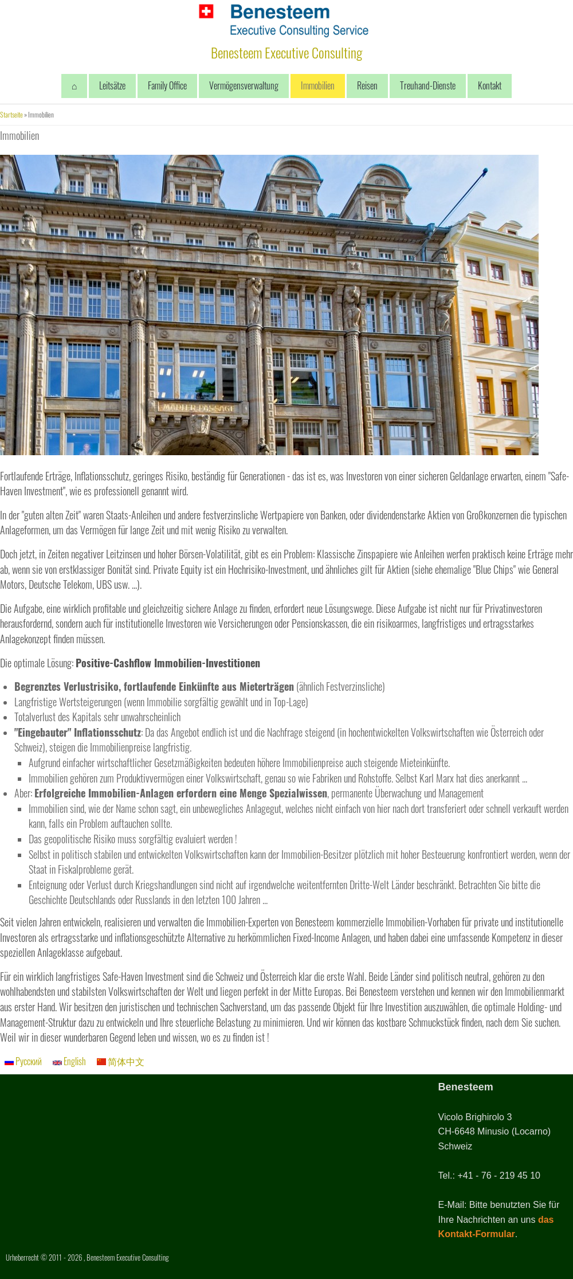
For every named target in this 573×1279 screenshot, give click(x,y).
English (69, 1061)
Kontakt (489, 85)
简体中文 (120, 1061)
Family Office (167, 85)
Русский (23, 1061)
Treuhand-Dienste (428, 85)
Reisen (367, 85)
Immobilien (318, 85)
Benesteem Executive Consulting (286, 52)
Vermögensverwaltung (243, 85)
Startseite (11, 114)
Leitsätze (112, 85)
